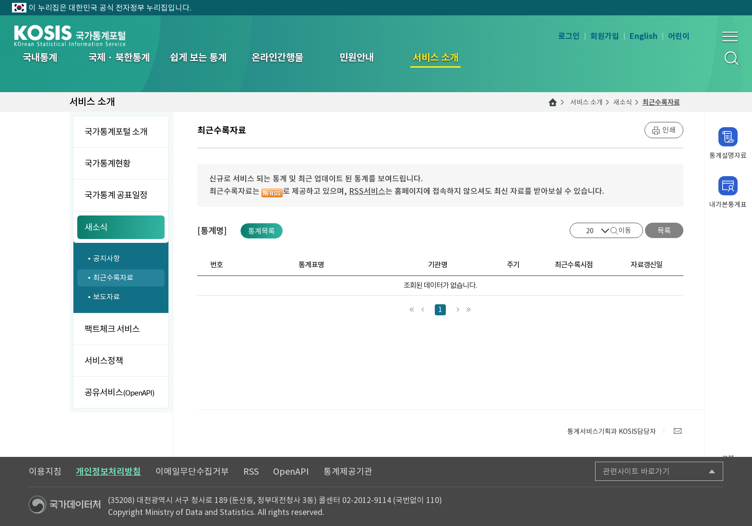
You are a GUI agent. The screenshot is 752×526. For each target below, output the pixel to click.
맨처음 (412, 309)
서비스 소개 (586, 102)
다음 (457, 309)
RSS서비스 (367, 191)
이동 (625, 230)
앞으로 (423, 309)
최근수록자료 (661, 102)
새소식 (622, 102)
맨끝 (468, 309)
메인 (552, 102)
